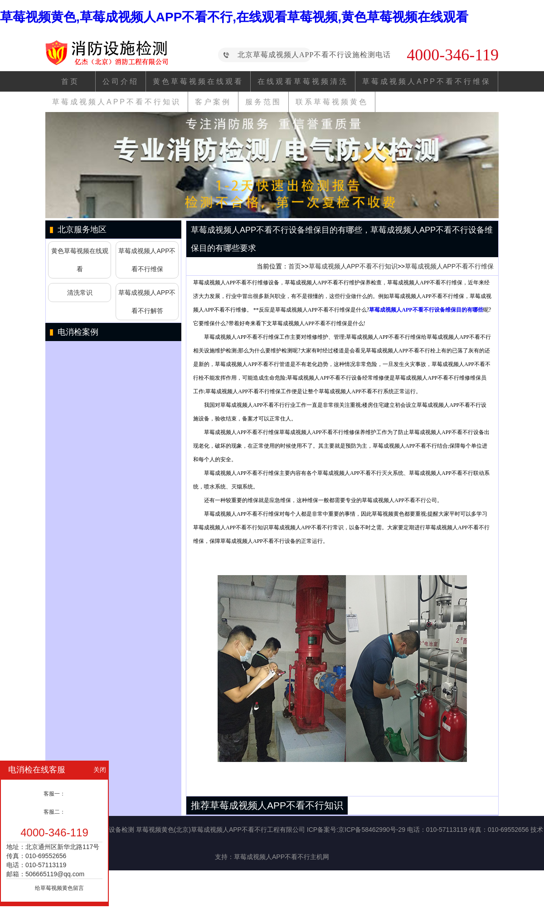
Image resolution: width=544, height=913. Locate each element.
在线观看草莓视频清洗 (302, 81)
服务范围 (263, 102)
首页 (70, 81)
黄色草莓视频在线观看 (198, 81)
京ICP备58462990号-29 (371, 829)
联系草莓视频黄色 (332, 102)
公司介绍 (120, 81)
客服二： (54, 812)
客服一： (54, 794)
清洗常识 (79, 292)
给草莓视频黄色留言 (59, 888)
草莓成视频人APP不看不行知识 (116, 102)
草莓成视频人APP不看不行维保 (426, 81)
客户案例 (213, 102)
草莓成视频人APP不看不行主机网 (281, 856)
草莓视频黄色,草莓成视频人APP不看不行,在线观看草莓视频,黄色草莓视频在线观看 (234, 17)
